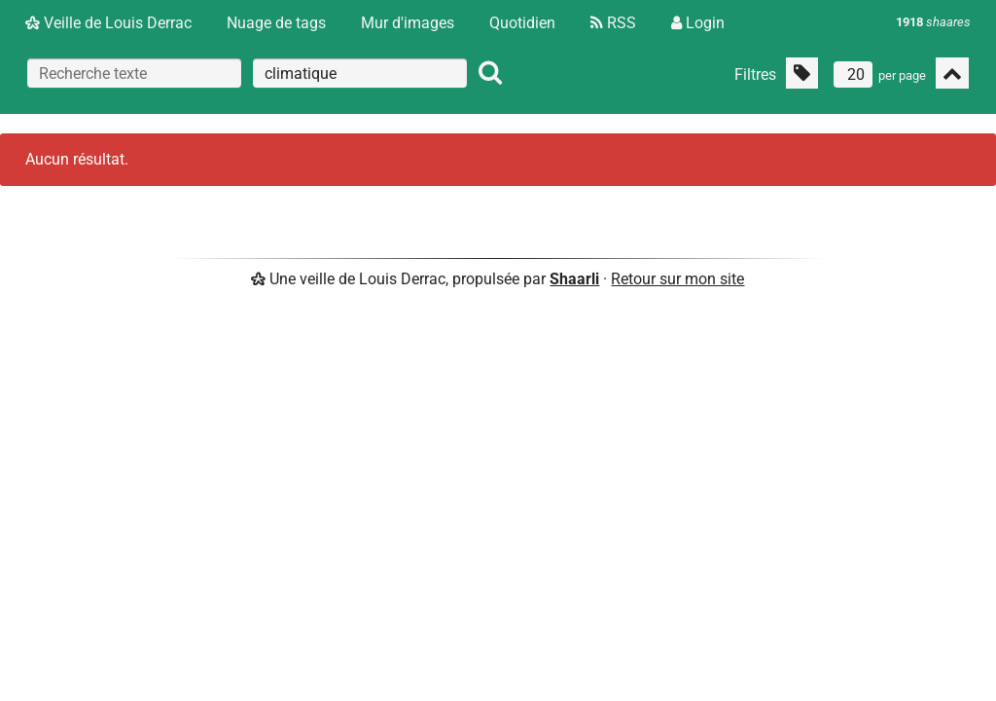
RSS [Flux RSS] (613, 23)
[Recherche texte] (134, 73)
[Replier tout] (952, 73)
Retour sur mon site (677, 279)
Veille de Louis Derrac (108, 23)
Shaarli (574, 279)
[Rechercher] (490, 73)
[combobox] (360, 73)
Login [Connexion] (698, 23)
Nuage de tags (276, 23)
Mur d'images (407, 23)
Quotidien (522, 23)
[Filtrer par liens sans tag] (802, 73)
